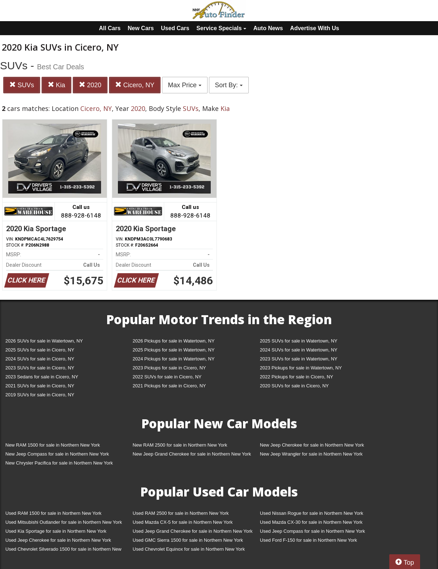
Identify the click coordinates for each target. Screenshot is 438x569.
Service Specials (221, 28)
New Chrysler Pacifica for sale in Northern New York (59, 463)
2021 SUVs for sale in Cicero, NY (39, 385)
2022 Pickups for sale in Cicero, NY (296, 376)
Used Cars (175, 28)
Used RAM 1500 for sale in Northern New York (53, 513)
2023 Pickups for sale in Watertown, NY (301, 367)
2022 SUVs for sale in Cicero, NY (167, 376)
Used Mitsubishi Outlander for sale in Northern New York (63, 522)
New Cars (141, 28)
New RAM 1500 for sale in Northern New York (52, 445)
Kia (56, 85)
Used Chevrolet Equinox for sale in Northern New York (189, 549)
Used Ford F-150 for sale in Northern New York (308, 540)
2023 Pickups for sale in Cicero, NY (169, 367)
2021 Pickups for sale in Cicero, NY (169, 385)
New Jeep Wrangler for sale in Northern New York (311, 454)
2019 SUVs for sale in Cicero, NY (39, 394)
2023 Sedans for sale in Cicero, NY (41, 376)
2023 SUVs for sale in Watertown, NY (298, 359)
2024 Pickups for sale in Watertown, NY (174, 359)
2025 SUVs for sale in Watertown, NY (298, 341)
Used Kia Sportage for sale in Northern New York (55, 531)
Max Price (184, 85)
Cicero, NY (134, 85)
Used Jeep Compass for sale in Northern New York (312, 531)
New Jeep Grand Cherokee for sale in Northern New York (192, 454)
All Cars (109, 28)
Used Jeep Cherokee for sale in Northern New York (58, 540)
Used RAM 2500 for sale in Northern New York (181, 513)
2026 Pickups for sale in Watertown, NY (174, 341)
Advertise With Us (314, 28)
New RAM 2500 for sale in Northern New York (180, 445)
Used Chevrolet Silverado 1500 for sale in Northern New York (63, 550)
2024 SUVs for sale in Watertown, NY (298, 350)
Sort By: (229, 85)
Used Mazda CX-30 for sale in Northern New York (311, 522)
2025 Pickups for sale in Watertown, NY (174, 350)
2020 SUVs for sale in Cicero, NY (294, 385)
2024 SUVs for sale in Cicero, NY (39, 359)
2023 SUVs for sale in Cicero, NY (39, 367)
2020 (90, 85)
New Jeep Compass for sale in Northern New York (57, 454)
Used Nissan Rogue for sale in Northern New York (311, 513)
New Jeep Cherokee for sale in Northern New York (312, 445)
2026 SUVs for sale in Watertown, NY (44, 341)
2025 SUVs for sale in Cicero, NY (39, 350)
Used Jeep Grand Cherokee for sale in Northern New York (193, 531)
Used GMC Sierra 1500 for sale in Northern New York (188, 540)
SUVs (21, 85)
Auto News (268, 28)
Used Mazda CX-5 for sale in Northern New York (183, 522)
